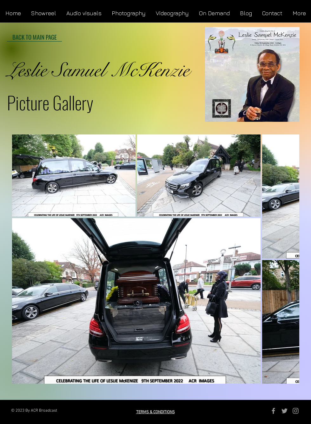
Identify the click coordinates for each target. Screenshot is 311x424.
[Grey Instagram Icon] (296, 411)
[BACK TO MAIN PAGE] (34, 37)
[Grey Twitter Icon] (284, 411)
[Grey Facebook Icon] (273, 411)
